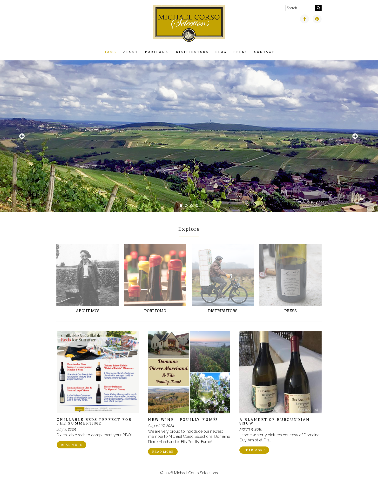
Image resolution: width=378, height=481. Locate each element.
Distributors (192, 52)
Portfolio (157, 52)
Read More (71, 445)
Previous (22, 136)
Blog (221, 52)
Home (109, 52)
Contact (264, 52)
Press (240, 52)
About (130, 52)
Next (355, 136)
